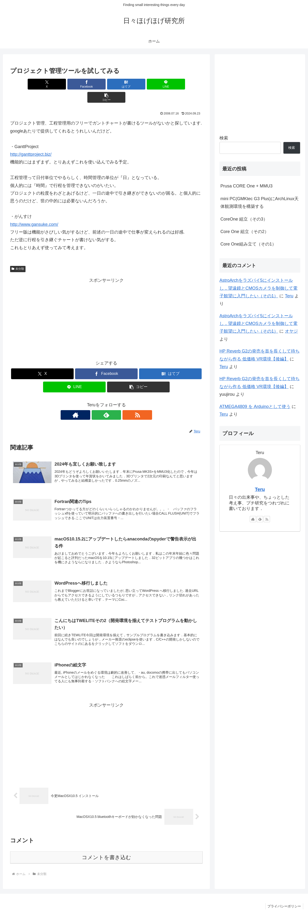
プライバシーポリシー (284, 896)
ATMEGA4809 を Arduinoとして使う (254, 406)
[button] (171, 84)
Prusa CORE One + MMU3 (246, 186)
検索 (223, 138)
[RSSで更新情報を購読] (117, 402)
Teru (289, 296)
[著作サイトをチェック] (95, 402)
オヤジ (291, 331)
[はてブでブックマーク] (106, 84)
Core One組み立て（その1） (248, 244)
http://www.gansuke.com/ (34, 211)
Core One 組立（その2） (244, 231)
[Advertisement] (106, 304)
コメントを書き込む (106, 847)
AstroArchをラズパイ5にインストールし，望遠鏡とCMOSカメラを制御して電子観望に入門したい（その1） (258, 288)
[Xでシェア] (41, 84)
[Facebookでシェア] (74, 84)
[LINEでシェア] (138, 84)
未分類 (18, 255)
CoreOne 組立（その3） (244, 219)
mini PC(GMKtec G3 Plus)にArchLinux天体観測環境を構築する (259, 202)
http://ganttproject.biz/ (30, 141)
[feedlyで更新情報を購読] (106, 402)
